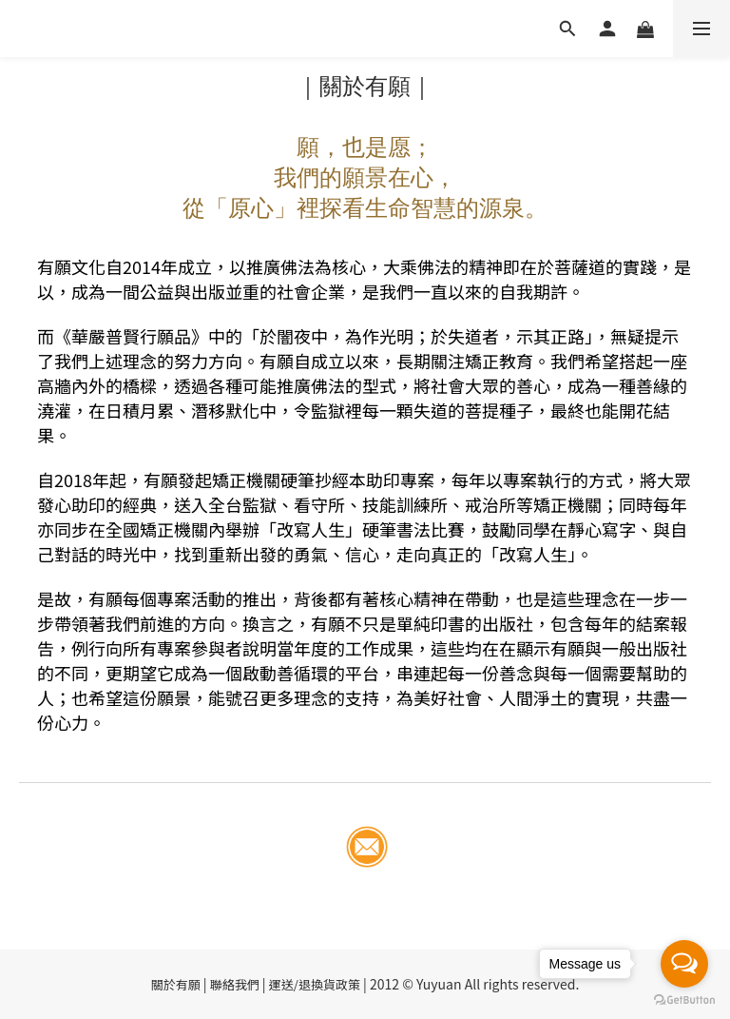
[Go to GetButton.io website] (684, 1000)
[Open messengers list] (684, 964)
